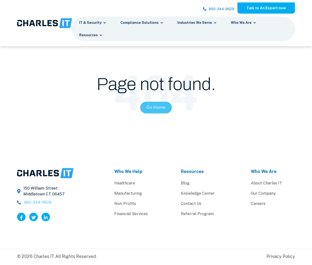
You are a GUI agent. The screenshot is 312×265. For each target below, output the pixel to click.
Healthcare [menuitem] (124, 183)
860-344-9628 (211, 10)
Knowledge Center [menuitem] (198, 194)
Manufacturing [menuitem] (128, 194)
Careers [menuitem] (258, 204)
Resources (90, 36)
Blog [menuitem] (185, 183)
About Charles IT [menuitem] (266, 183)
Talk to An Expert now (264, 8)
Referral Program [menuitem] (197, 214)
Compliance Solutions (141, 23)
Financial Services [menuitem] (131, 214)
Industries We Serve (197, 23)
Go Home (156, 108)
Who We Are (243, 23)
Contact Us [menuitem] (191, 204)
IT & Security (92, 23)
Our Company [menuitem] (263, 194)
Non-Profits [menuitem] (125, 204)
